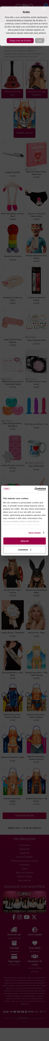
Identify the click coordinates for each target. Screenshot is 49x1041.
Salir (40, 40)
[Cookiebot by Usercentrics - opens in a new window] (35, 489)
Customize (24, 549)
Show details (35, 533)
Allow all (24, 541)
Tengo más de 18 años (20, 40)
